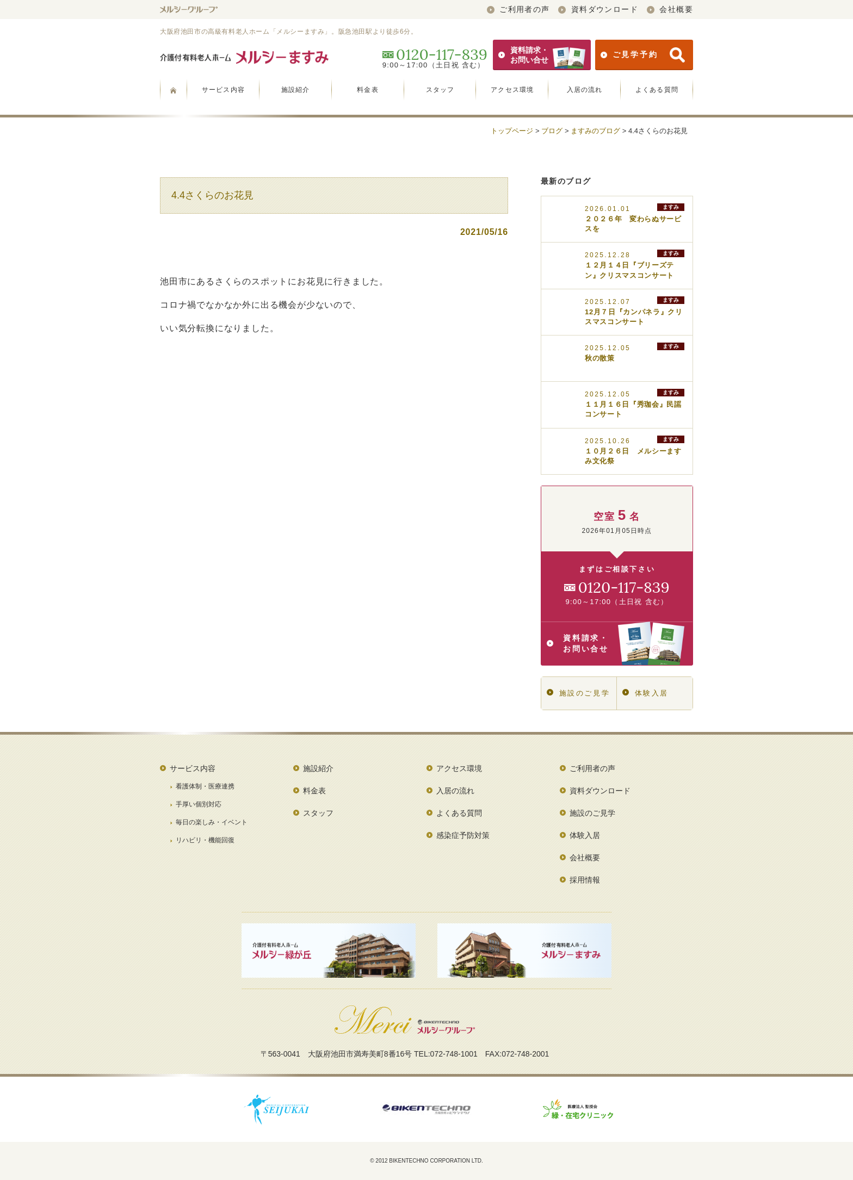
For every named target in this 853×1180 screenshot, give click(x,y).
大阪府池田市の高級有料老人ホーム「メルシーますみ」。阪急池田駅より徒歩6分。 (288, 31)
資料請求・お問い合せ (541, 55)
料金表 (368, 90)
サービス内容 (223, 90)
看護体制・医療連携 (205, 786)
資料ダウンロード (598, 9)
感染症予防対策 (463, 835)
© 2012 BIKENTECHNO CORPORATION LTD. (426, 1161)
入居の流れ (585, 90)
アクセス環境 (512, 90)
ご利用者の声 (518, 9)
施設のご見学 (578, 693)
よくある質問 (656, 90)
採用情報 (585, 879)
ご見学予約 (643, 55)
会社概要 (670, 9)
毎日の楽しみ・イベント (212, 822)
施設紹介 (295, 90)
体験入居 (645, 693)
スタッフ (440, 90)
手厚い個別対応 (198, 804)
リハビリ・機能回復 (205, 840)
